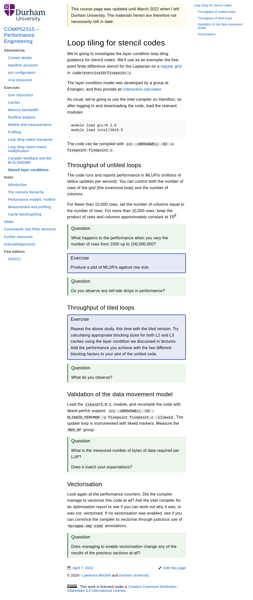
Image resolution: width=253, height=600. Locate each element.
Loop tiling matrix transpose (30, 139)
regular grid (171, 66)
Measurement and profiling (29, 207)
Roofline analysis (21, 117)
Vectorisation (207, 34)
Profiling (14, 132)
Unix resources (20, 80)
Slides (9, 222)
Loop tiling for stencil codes (213, 5)
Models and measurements (29, 125)
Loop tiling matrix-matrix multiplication (27, 149)
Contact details (20, 58)
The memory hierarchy (26, 192)
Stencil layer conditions (28, 170)
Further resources (18, 237)
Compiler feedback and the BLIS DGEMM (29, 160)
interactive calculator (142, 89)
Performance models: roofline (31, 199)
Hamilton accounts (23, 65)
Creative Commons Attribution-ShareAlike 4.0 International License (122, 589)
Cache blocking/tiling (24, 214)
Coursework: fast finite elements (30, 229)
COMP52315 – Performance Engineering (21, 35)
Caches (14, 102)
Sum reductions (20, 95)
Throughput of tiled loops (215, 18)
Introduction (17, 185)
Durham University (134, 575)
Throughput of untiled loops (217, 12)
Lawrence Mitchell (96, 575)
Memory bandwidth (23, 110)
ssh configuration (21, 73)
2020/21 (14, 259)
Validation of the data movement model (220, 26)
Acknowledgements (19, 244)
